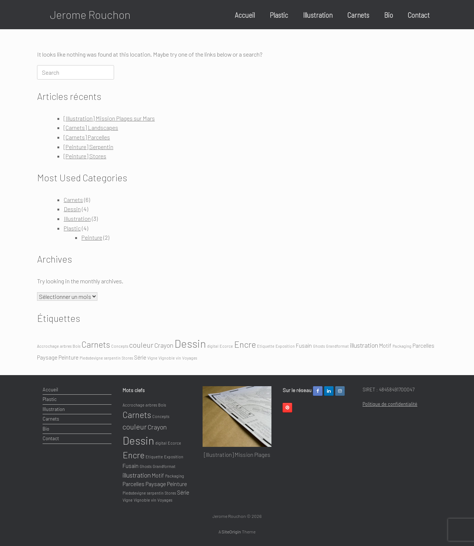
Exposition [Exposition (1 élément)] (285, 346)
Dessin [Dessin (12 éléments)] (190, 343)
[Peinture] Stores (85, 155)
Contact (419, 14)
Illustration (318, 14)
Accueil (245, 14)
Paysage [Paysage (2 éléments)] (47, 357)
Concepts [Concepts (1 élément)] (119, 346)
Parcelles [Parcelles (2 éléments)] (423, 345)
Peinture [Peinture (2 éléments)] (69, 357)
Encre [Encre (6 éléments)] (245, 344)
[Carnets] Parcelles (87, 137)
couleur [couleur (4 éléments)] (141, 344)
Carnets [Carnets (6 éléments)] (95, 344)
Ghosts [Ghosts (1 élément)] (319, 346)
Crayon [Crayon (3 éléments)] (163, 345)
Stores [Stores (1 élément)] (127, 357)
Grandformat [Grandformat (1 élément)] (337, 346)
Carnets (358, 14)
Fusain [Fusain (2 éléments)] (304, 345)
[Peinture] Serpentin (88, 146)
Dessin (72, 208)
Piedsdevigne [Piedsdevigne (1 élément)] (91, 357)
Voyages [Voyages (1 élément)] (189, 357)
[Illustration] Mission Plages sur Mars (109, 118)
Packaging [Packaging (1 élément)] (402, 346)
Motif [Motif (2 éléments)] (385, 345)
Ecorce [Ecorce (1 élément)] (226, 346)
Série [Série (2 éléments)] (140, 357)
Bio (388, 14)
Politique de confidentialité (390, 404)
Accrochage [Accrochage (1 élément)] (48, 346)
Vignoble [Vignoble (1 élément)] (166, 357)
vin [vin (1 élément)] (178, 357)
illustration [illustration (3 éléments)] (364, 345)
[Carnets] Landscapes (91, 127)
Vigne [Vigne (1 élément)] (152, 357)
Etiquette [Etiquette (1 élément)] (265, 346)
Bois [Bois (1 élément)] (76, 346)
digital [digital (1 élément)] (212, 346)
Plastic (279, 14)
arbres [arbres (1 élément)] (65, 346)
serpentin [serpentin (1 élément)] (112, 357)
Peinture (91, 237)
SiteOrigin (231, 531)
